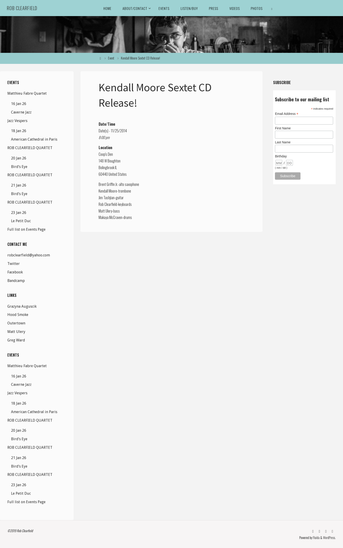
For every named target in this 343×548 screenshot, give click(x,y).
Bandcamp (16, 280)
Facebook (15, 272)
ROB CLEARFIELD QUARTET (29, 148)
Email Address (286, 114)
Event (111, 58)
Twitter (13, 263)
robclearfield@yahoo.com (28, 255)
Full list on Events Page (26, 229)
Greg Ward (16, 340)
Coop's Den (106, 154)
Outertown (16, 323)
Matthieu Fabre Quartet (27, 93)
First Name (283, 128)
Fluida (316, 537)
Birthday (281, 156)
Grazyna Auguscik (22, 306)
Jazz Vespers (17, 121)
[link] (272, 8)
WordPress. (329, 537)
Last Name (283, 142)
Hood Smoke (17, 314)
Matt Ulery (16, 331)
